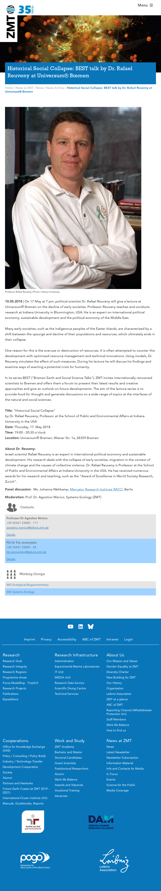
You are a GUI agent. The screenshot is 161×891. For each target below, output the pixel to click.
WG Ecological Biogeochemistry (27, 585)
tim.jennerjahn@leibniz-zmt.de (26, 552)
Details (10, 535)
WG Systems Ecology (20, 592)
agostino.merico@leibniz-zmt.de (27, 528)
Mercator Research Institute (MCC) (96, 489)
